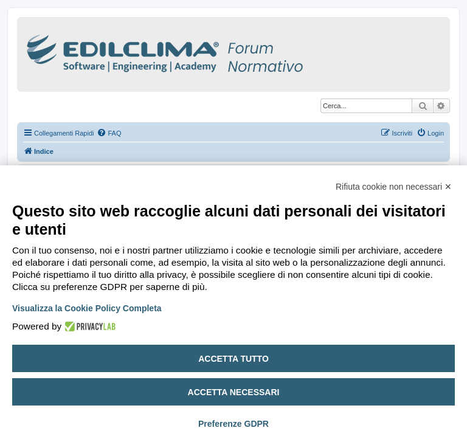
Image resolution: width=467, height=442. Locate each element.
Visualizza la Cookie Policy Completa (87, 308)
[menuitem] (109, 133)
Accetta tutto (233, 359)
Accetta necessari (234, 392)
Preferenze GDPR (233, 424)
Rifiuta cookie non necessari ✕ (394, 187)
